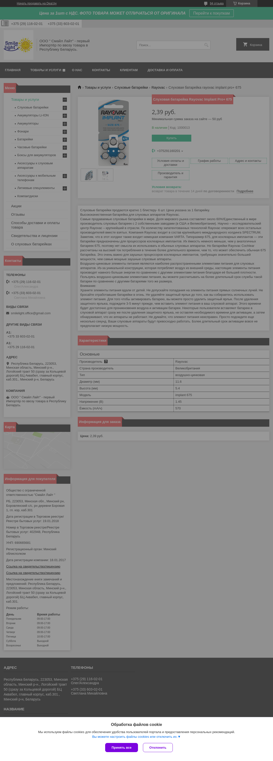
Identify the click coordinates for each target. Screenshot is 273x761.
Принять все (122, 747)
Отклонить (157, 747)
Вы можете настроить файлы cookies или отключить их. (134, 737)
